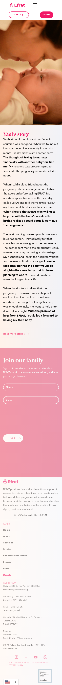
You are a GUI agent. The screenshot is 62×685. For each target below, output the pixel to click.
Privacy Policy (16, 665)
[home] (17, 5)
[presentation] (28, 421)
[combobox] (11, 682)
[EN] (10, 682)
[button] (35, 5)
